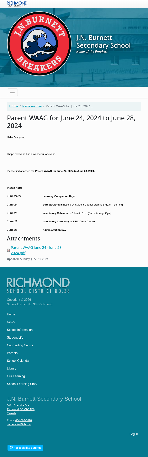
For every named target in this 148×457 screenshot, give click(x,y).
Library (11, 368)
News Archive (32, 106)
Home (13, 106)
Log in (134, 434)
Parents (12, 353)
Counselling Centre (20, 345)
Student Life (15, 337)
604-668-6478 (23, 420)
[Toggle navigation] (12, 92)
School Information (20, 329)
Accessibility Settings (25, 447)
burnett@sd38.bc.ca (19, 424)
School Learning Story (22, 384)
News (11, 322)
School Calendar (18, 360)
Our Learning (16, 376)
